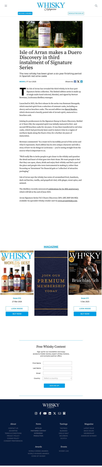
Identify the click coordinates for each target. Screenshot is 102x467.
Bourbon (64, 436)
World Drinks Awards (38, 451)
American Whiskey (89, 436)
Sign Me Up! (54, 386)
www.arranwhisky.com (67, 201)
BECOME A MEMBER (25, 13)
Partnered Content (38, 431)
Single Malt (64, 433)
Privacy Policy (13, 436)
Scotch (63, 438)
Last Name (37, 368)
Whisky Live (64, 451)
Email (38, 373)
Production (38, 436)
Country (37, 378)
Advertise (13, 431)
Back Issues (89, 431)
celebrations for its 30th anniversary (63, 189)
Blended (63, 431)
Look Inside (17, 309)
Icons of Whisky (38, 456)
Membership (89, 433)
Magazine (51, 246)
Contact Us (13, 428)
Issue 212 (17, 298)
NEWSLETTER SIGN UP (76, 13)
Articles (38, 428)
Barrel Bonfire (71, 109)
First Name (37, 363)
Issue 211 (85, 298)
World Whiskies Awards (38, 453)
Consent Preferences (13, 441)
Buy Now (17, 314)
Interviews (38, 433)
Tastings (63, 428)
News (22, 82)
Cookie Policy (13, 438)
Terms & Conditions (13, 433)
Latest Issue (89, 428)
